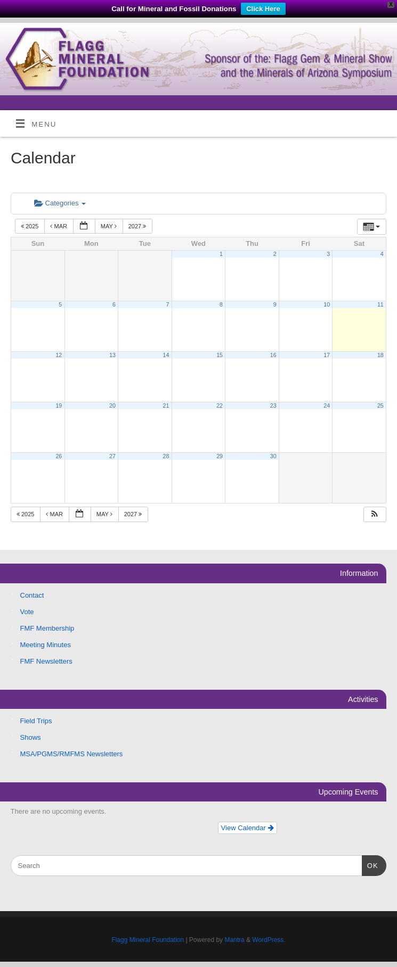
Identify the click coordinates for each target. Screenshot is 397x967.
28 (166, 456)
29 (219, 456)
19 (58, 405)
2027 (138, 226)
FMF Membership (47, 628)
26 (58, 456)
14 (166, 355)
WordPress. (268, 940)
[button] (374, 514)
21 (166, 405)
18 (380, 355)
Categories (60, 203)
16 (273, 355)
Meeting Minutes (45, 645)
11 (380, 304)
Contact (32, 595)
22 (219, 405)
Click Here (263, 9)
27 (112, 456)
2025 (30, 226)
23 (273, 405)
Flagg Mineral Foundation (147, 940)
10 (326, 304)
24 (326, 405)
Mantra (234, 940)
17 (326, 355)
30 (273, 456)
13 (112, 355)
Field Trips (36, 721)
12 (58, 355)
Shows (30, 737)
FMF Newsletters (46, 661)
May (109, 226)
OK (370, 864)
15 (219, 355)
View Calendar (247, 828)
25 (380, 405)
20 (112, 405)
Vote (27, 612)
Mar (59, 226)
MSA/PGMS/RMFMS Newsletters (71, 754)
